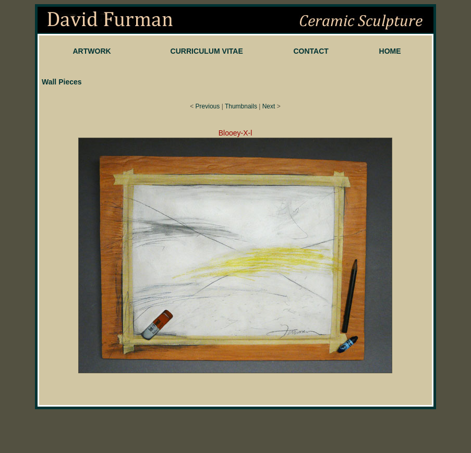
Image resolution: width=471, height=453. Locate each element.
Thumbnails (241, 106)
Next (268, 106)
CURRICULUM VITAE (207, 51)
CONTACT (311, 51)
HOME (390, 51)
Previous (208, 106)
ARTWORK (92, 51)
